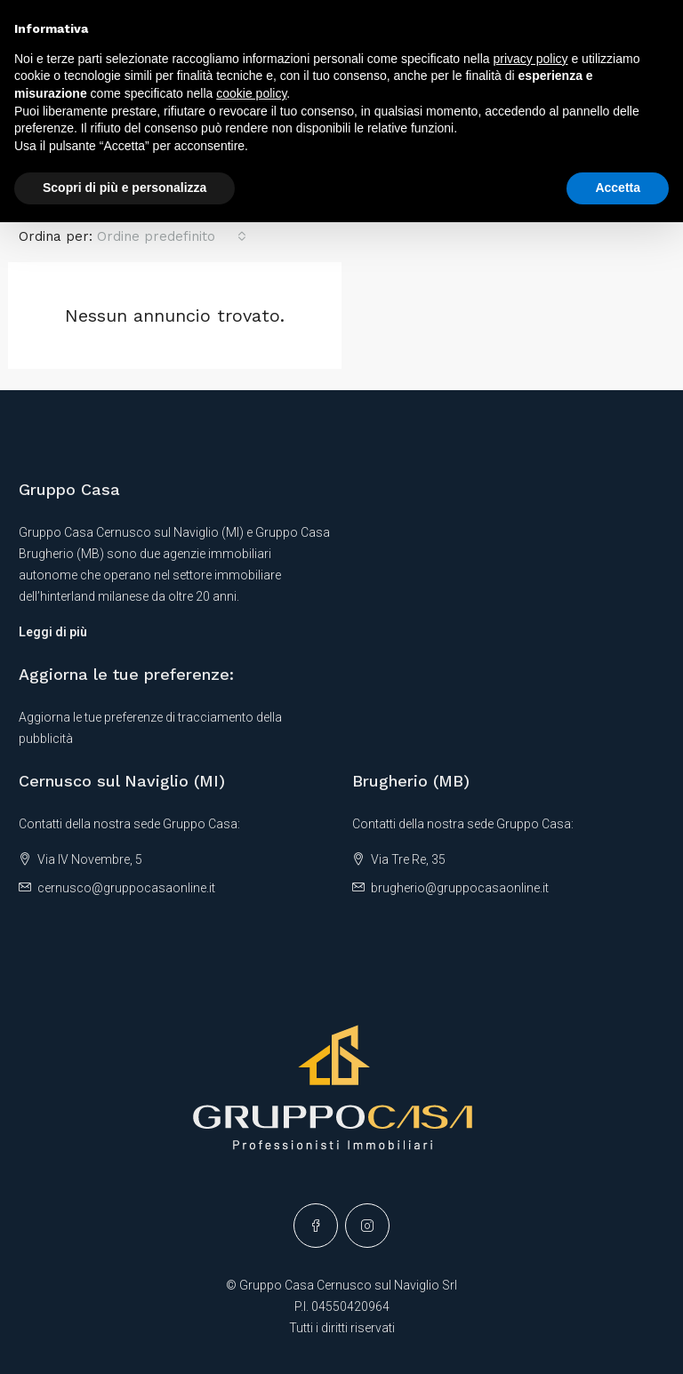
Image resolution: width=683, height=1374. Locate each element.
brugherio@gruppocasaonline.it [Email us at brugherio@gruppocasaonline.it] (460, 888)
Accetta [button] (617, 187)
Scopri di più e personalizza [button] (124, 187)
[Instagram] (367, 1225)
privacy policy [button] (531, 59)
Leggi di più (53, 632)
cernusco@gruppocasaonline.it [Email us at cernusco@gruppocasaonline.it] (126, 888)
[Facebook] (315, 1225)
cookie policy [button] (251, 93)
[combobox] (171, 236)
